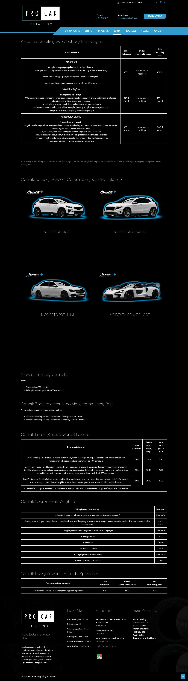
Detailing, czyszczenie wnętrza (78, 636)
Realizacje (131, 31)
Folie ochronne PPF (74, 624)
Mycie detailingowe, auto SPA (77, 619)
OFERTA (88, 31)
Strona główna (72, 31)
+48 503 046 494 (103, 18)
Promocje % (102, 31)
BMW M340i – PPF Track (104, 630)
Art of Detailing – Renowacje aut (78, 646)
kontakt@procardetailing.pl (127, 18)
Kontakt (158, 31)
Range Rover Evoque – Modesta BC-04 (110, 638)
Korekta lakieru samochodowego (79, 641)
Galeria (145, 31)
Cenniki (117, 31)
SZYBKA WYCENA (155, 16)
